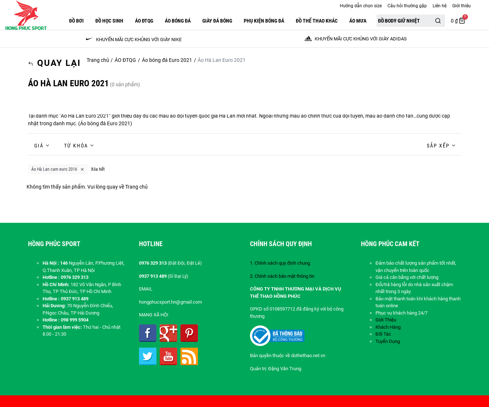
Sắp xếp (438, 146)
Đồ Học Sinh (109, 21)
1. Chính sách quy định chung (280, 263)
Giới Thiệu (385, 320)
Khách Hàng (388, 327)
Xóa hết (98, 169)
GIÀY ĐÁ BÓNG (217, 21)
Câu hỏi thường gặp (407, 5)
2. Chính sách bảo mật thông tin (282, 276)
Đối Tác (383, 334)
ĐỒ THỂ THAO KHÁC (317, 21)
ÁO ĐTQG (144, 21)
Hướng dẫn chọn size (361, 5)
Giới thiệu (461, 5)
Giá (39, 146)
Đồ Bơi (76, 21)
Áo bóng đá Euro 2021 (167, 60)
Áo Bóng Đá (178, 21)
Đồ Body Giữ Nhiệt (399, 21)
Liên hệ (439, 5)
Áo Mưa (357, 21)
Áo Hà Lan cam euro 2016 (57, 169)
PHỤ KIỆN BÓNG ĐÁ (264, 21)
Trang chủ (98, 60)
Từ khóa (76, 146)
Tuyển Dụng (387, 341)
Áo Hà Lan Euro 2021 (85, 116)
